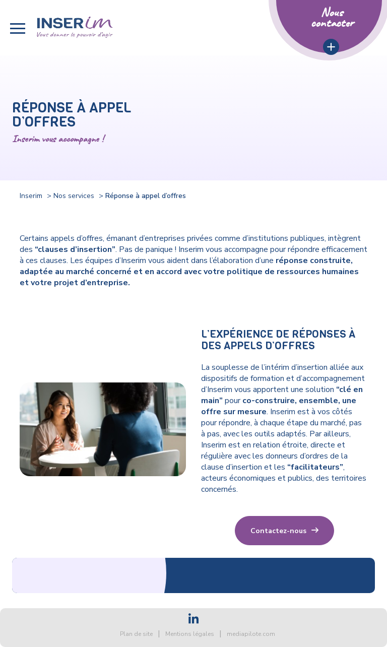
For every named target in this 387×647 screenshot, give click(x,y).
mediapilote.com (251, 634)
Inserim (31, 196)
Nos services (73, 196)
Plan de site (136, 634)
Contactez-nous (278, 531)
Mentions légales (189, 634)
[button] (17, 28)
